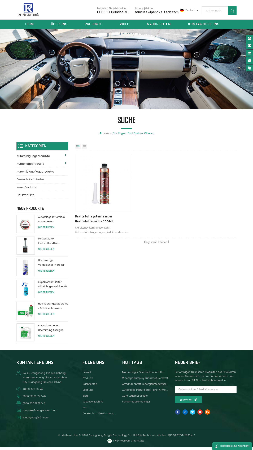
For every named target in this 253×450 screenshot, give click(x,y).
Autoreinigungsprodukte (33, 158)
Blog (85, 398)
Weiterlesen (46, 230)
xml (84, 410)
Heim (29, 25)
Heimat (86, 375)
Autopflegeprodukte (30, 166)
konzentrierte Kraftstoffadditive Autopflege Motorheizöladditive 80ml (49, 243)
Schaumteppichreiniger (136, 404)
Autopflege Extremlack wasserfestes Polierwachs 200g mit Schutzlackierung (51, 222)
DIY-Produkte (25, 197)
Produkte (93, 25)
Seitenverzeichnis (92, 404)
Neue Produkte (26, 190)
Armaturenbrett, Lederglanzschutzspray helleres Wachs (145, 386)
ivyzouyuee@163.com (36, 420)
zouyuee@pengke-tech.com (155, 12)
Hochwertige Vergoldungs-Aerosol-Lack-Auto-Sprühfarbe (51, 265)
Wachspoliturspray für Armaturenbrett (145, 381)
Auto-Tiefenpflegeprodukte (35, 174)
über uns (59, 25)
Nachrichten (159, 25)
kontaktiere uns (203, 25)
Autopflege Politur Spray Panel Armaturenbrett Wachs (145, 392)
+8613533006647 (33, 392)
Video (124, 25)
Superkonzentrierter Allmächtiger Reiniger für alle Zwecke (53, 287)
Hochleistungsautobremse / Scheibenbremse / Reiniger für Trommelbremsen (53, 308)
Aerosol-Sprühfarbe (30, 182)
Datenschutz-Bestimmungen (99, 416)
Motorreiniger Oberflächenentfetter (143, 375)
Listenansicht (84, 149)
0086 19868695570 (111, 12)
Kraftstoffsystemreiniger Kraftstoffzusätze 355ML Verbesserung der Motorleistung (98, 215)
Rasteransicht (78, 149)
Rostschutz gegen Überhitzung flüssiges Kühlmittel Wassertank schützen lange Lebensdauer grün (51, 330)
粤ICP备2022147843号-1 (181, 438)
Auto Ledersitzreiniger (135, 398)
